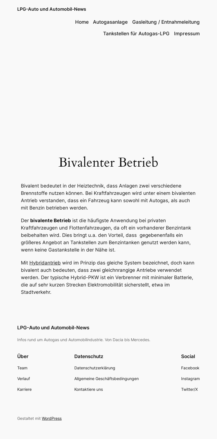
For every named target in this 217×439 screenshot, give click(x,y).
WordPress (52, 418)
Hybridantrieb (45, 263)
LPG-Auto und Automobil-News (51, 9)
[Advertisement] (108, 87)
